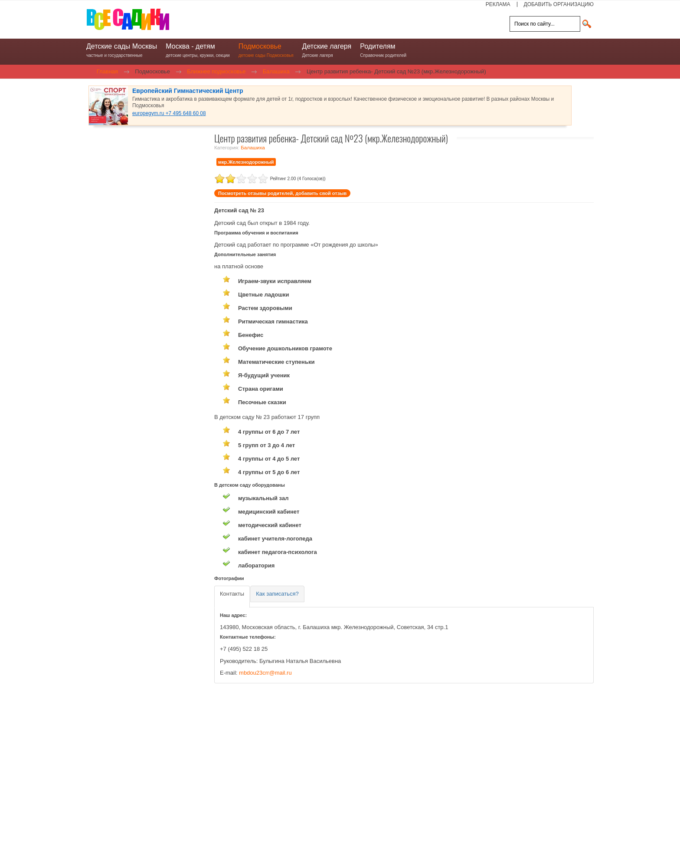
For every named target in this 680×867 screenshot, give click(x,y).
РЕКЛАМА (498, 4)
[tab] (232, 597)
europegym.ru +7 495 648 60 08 (169, 113)
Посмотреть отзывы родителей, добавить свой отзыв (282, 193)
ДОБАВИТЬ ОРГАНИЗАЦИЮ (559, 4)
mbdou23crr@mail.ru (265, 672)
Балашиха (253, 147)
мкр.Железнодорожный (246, 162)
